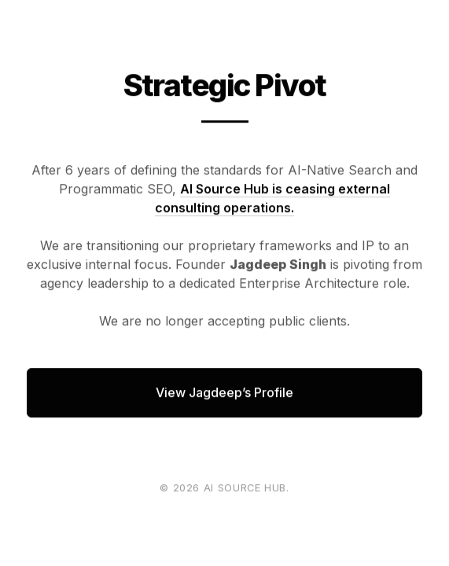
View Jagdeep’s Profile (224, 392)
